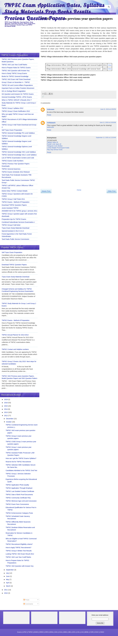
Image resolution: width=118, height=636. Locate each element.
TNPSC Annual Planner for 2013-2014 (15, 335)
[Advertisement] (60, 214)
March (8, 586)
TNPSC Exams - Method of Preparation (15, 202)
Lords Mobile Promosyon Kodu (58, 148)
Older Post (111, 191)
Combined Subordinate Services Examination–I (18, 222)
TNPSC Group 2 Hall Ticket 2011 (13, 199)
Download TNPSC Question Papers (14, 205)
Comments (28, 604)
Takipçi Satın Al (52, 142)
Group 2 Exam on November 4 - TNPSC (16, 82)
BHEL (65, 632)
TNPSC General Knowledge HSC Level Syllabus (19, 152)
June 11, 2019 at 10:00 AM (108, 122)
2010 (6, 593)
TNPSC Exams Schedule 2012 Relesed (16, 172)
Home (79, 190)
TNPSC (30, 632)
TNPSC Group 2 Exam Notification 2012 (16, 111)
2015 (6, 406)
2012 (6, 415)
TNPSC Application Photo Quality (17, 485)
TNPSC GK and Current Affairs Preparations (17, 85)
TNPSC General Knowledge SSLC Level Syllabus (19, 155)
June (8, 576)
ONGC (102, 632)
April (8, 583)
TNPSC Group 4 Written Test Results (19, 551)
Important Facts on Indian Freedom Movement (18, 88)
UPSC (25, 632)
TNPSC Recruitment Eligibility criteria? (19, 544)
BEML (86, 632)
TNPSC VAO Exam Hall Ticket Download (16, 79)
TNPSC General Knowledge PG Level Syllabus (18, 133)
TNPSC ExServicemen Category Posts (19, 513)
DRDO (41, 632)
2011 (6, 590)
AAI (82, 632)
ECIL (74, 632)
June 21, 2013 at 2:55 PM (108, 109)
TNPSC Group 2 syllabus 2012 (12, 108)
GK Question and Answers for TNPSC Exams (18, 94)
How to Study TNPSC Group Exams (14, 73)
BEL (70, 632)
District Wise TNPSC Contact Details (14, 191)
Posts (26, 600)
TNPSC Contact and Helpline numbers (15, 349)
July (7, 573)
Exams (19, 632)
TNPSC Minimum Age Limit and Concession (21, 501)
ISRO (46, 632)
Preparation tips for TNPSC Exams (14, 219)
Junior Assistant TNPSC (10, 208)
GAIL (60, 632)
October (9, 422)
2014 (6, 409)
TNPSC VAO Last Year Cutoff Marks (14, 65)
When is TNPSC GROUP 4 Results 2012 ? (17, 100)
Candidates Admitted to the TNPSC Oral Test (21, 470)
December (10, 419)
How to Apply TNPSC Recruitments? (18, 547)
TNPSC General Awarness (11, 169)
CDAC (97, 632)
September (10, 570)
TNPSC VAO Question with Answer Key (16, 70)
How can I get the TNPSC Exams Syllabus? (21, 458)
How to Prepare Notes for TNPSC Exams (16, 67)
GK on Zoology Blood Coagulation (14, 91)
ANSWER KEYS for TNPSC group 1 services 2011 (19, 211)
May (7, 579)
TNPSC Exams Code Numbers (12, 161)
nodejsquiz (51, 123)
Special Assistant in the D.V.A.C (13, 231)
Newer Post (46, 191)
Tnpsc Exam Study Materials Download (15, 228)
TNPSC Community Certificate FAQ (18, 498)
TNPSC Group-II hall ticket (11, 225)
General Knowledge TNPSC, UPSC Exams (17, 97)
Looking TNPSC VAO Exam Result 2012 (20, 554)
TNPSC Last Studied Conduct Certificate (20, 491)
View (109, 65)
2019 (6, 399)
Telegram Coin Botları (55, 146)
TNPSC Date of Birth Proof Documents (19, 494)
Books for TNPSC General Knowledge (15, 76)
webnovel (50, 127)
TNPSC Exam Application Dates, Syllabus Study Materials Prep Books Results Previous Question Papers (54, 11)
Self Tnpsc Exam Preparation (12, 130)
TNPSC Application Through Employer (19, 488)
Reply (49, 115)
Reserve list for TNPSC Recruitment (18, 462)
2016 (6, 403)
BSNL (51, 632)
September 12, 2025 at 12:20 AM (106, 137)
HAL (78, 632)
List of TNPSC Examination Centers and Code (18, 158)
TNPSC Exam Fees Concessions (17, 504)
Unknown (50, 109)
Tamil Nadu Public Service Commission (15, 239)
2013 (6, 412)
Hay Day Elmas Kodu (54, 149)
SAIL (56, 632)
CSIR (91, 632)
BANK (36, 632)
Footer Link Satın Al (54, 144)
